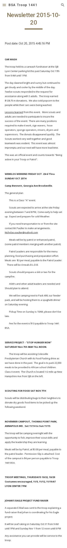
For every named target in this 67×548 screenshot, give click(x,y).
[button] (4, 5)
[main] (33, 20)
